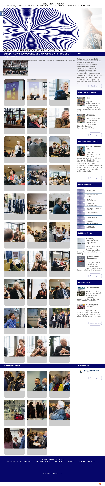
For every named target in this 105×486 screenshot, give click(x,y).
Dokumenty (71, 6)
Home (44, 4)
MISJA (51, 4)
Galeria (39, 6)
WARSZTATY (92, 6)
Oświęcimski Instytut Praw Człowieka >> (21, 60)
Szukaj (81, 6)
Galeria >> (34, 60)
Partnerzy (29, 6)
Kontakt (48, 6)
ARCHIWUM (59, 6)
